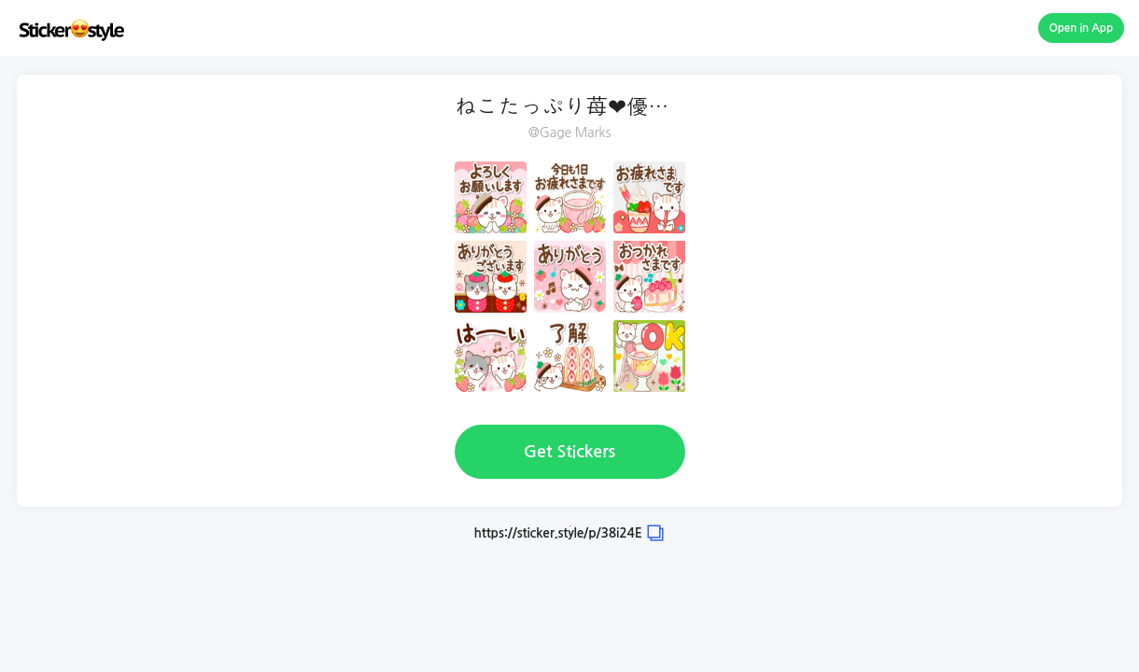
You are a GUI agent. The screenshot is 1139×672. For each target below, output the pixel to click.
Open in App (1081, 28)
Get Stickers (569, 451)
